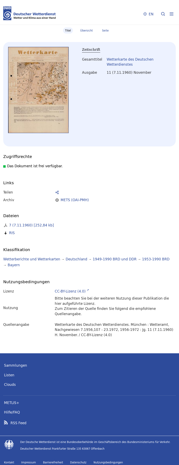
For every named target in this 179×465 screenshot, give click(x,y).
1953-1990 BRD (156, 259)
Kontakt (9, 462)
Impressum (28, 462)
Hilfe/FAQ (12, 412)
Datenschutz (78, 462)
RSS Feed (18, 423)
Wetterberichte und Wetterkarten (31, 259)
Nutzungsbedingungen (108, 462)
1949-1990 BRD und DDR (115, 259)
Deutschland (76, 259)
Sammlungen (15, 365)
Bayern (14, 265)
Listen (9, 375)
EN (151, 14)
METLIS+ (11, 403)
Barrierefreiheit (53, 462)
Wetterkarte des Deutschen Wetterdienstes (130, 61)
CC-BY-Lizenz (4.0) (70, 291)
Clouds (10, 384)
